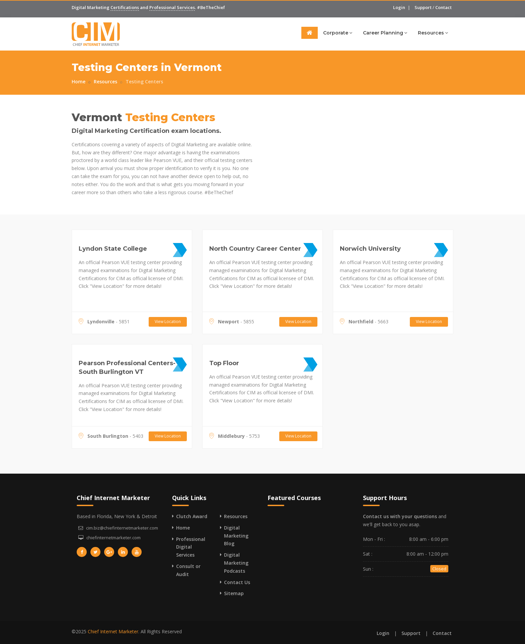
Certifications (124, 7)
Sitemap (234, 593)
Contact (443, 7)
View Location (168, 321)
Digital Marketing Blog (236, 536)
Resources (433, 32)
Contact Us (237, 582)
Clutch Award (191, 516)
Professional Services (172, 7)
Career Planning (385, 32)
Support (423, 7)
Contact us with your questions (400, 516)
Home (78, 81)
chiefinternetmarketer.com (113, 538)
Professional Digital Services (190, 547)
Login (399, 7)
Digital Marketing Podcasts (236, 563)
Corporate (337, 32)
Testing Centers (144, 81)
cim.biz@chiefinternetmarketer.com (122, 528)
